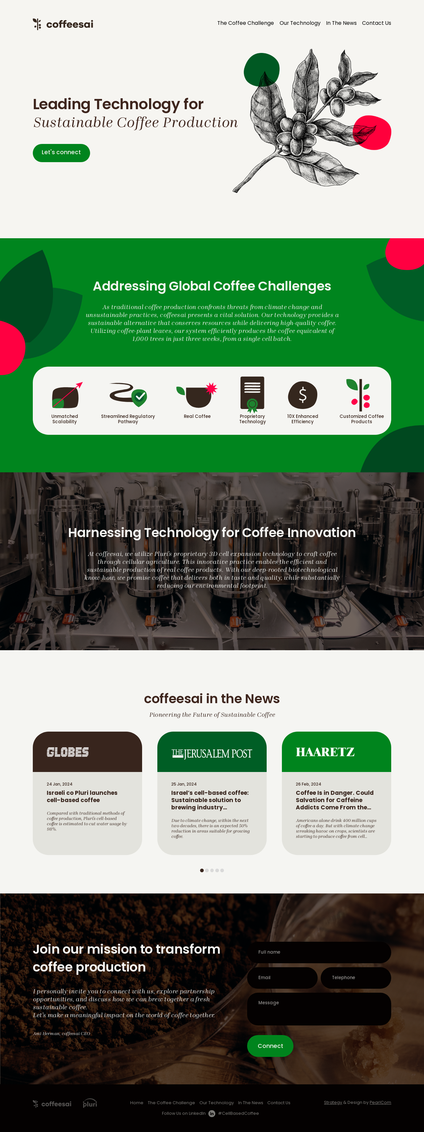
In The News (341, 23)
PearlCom (380, 1103)
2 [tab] (207, 870)
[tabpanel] (87, 793)
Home (136, 1103)
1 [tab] (202, 870)
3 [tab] (212, 870)
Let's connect (61, 153)
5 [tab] (222, 870)
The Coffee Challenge (245, 23)
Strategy (333, 1103)
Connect (270, 1046)
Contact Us (376, 23)
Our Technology (300, 23)
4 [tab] (217, 870)
